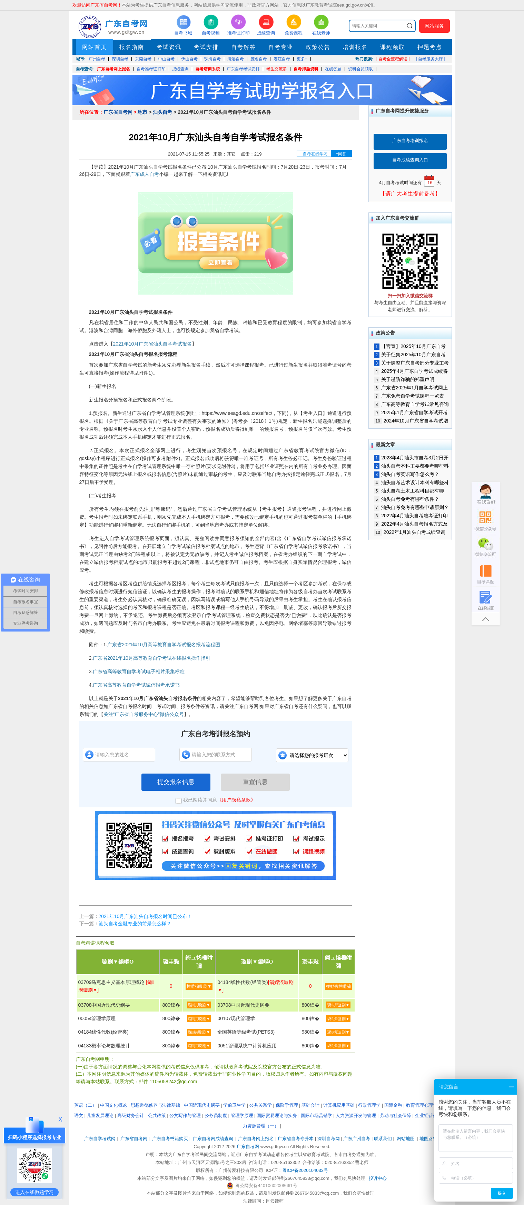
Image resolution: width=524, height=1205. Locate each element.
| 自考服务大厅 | (430, 59)
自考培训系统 (207, 69)
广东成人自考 (144, 174)
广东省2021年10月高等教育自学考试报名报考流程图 (163, 644)
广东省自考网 (117, 112)
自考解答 (243, 47)
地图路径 (429, 1138)
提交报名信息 (176, 781)
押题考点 (429, 47)
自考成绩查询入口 (410, 159)
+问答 (341, 153)
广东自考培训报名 (410, 140)
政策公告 (318, 47)
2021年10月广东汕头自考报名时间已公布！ (145, 916)
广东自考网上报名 (113, 69)
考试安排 (206, 47)
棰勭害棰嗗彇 (338, 986)
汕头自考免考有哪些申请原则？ (411, 507)
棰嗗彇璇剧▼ (199, 986)
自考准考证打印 (151, 69)
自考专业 (280, 47)
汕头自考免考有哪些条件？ (406, 499)
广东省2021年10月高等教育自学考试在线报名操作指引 (151, 658)
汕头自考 (162, 112)
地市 (142, 112)
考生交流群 (276, 69)
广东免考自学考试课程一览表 (409, 396)
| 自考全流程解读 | (393, 59)
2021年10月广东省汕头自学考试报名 (152, 344)
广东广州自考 (356, 1138)
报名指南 (131, 47)
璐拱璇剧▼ (199, 1005)
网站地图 (406, 1138)
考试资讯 (169, 47)
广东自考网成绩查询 (213, 1138)
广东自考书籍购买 (170, 1138)
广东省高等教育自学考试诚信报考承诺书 (136, 685)
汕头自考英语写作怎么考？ (406, 474)
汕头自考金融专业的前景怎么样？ (135, 923)
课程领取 (392, 47)
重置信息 (255, 781)
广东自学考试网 (100, 1138)
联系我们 (383, 1138)
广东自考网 (248, 1146)
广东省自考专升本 (296, 1138)
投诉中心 (378, 1178)
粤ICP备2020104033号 (305, 1170)
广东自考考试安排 (243, 69)
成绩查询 (180, 69)
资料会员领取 (360, 69)
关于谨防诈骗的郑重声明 (404, 379)
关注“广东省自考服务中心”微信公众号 (143, 714)
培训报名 (355, 47)
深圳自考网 (328, 1138)
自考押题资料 (306, 69)
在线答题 (333, 69)
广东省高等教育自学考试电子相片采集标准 (139, 671)
